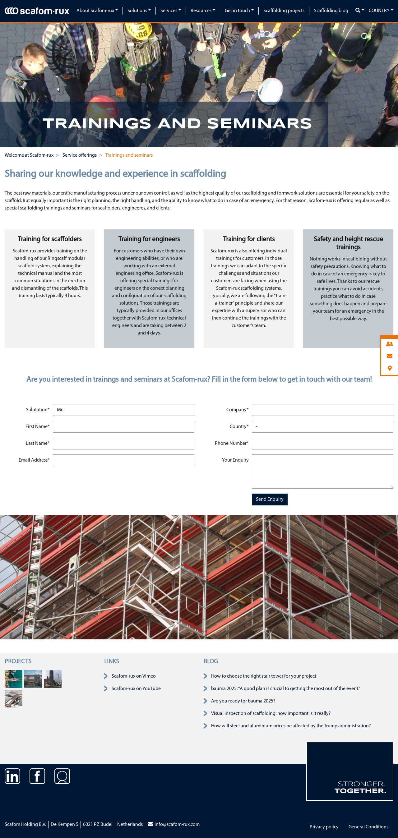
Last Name (38, 443)
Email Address (34, 459)
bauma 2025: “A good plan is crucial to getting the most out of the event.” (285, 688)
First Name (38, 426)
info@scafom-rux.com (173, 824)
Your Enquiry (235, 460)
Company (238, 409)
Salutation (38, 409)
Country (379, 10)
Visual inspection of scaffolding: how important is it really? (271, 713)
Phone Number (232, 443)
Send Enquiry (270, 499)
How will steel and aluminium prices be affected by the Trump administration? (291, 726)
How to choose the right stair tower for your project (263, 676)
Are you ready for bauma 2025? (243, 701)
